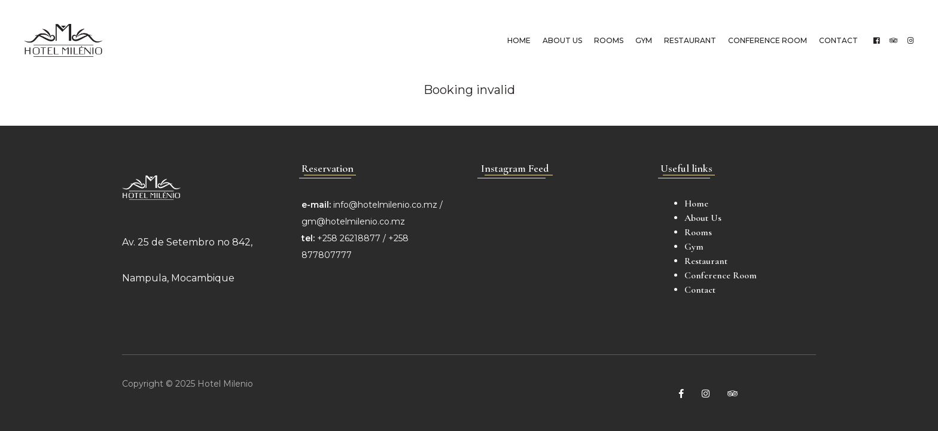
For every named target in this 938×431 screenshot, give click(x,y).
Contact (838, 40)
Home (519, 40)
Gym (643, 40)
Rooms (608, 40)
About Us (562, 40)
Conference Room (767, 40)
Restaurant (690, 40)
